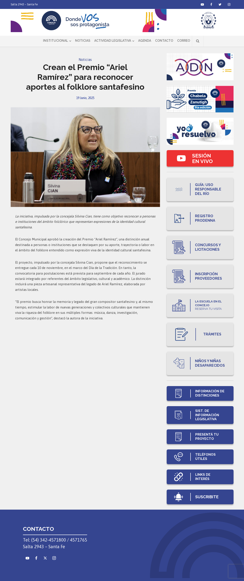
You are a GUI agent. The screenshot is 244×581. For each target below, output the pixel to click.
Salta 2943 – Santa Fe (24, 4)
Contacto (164, 40)
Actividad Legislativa (112, 40)
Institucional (55, 40)
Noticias (82, 40)
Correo (183, 40)
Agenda (144, 40)
